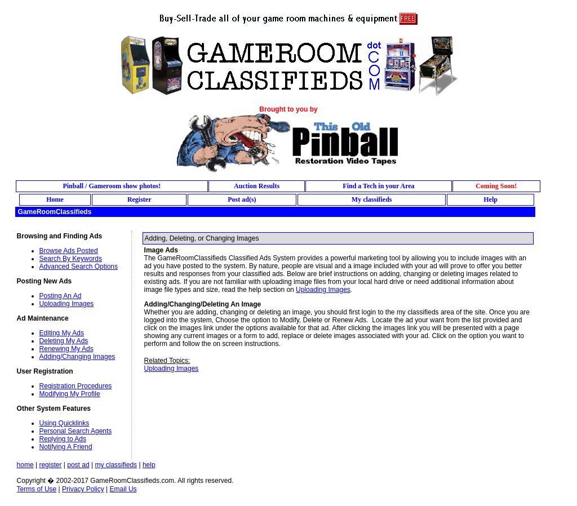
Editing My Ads (61, 333)
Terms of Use (37, 489)
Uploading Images (66, 304)
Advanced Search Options (78, 266)
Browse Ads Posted (68, 251)
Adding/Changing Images (77, 357)
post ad (78, 465)
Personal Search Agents (75, 431)
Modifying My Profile (69, 394)
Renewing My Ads (66, 349)
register (50, 465)
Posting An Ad (60, 296)
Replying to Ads (62, 439)
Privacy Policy (83, 489)
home (25, 465)
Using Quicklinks (64, 423)
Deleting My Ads (63, 341)
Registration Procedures (75, 386)
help (149, 465)
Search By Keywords (70, 259)
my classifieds (116, 465)
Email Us (123, 489)
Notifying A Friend (65, 447)
